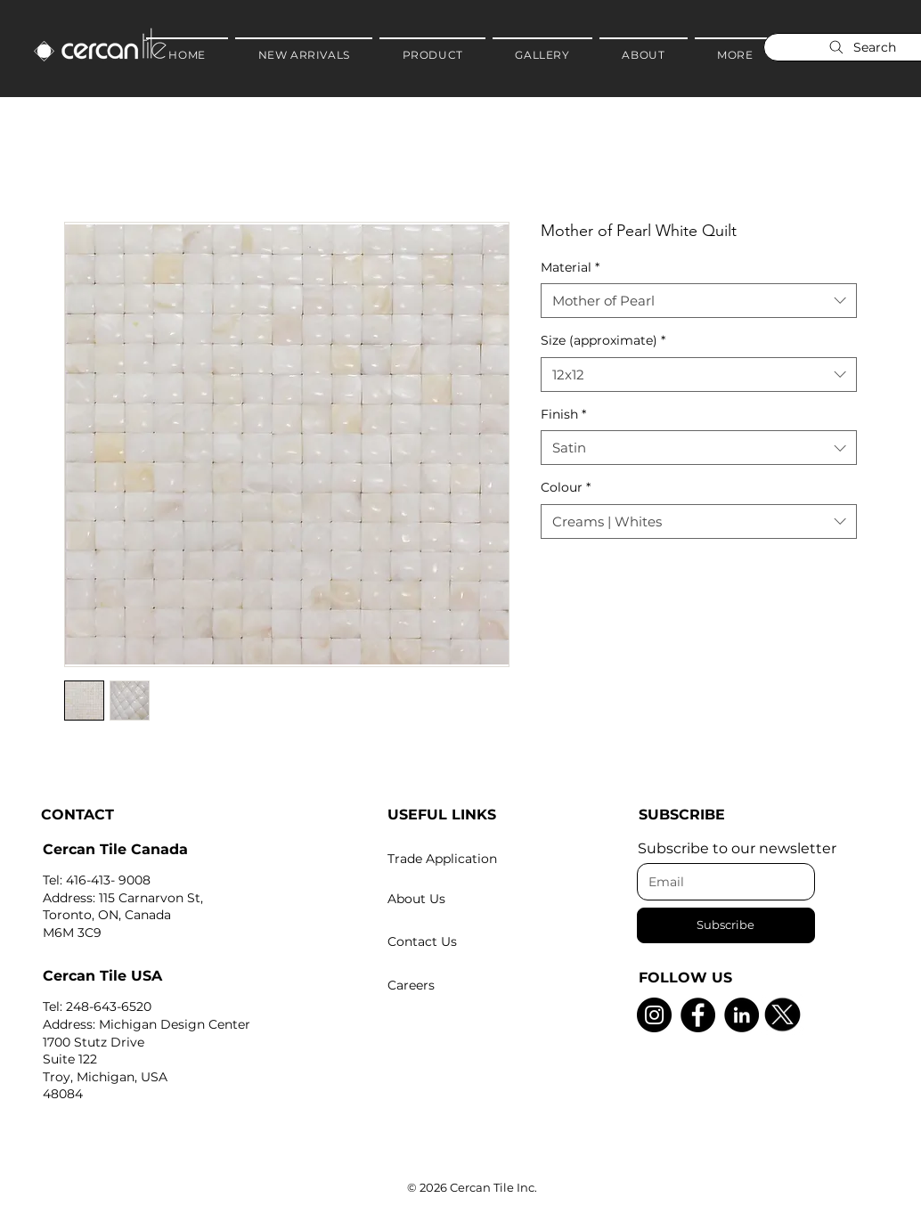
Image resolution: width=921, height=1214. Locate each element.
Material (570, 267)
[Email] (720, 882)
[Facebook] (698, 1015)
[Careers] (473, 985)
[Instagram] (654, 1015)
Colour (566, 487)
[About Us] (473, 899)
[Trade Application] (473, 858)
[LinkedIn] (741, 1015)
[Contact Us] (473, 941)
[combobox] (699, 300)
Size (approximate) (603, 340)
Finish (563, 414)
